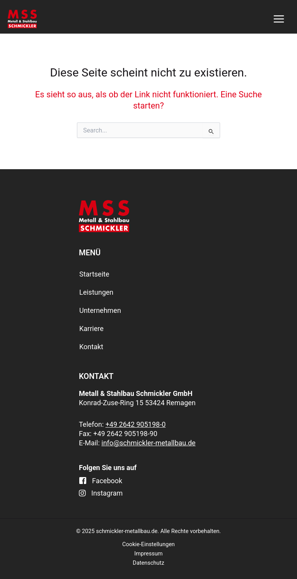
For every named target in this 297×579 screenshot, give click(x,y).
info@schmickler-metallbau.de (148, 443)
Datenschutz (148, 562)
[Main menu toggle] (278, 18)
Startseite (94, 274)
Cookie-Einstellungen (148, 544)
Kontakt (91, 347)
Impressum (148, 553)
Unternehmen (100, 310)
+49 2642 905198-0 (136, 424)
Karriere (91, 328)
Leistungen (96, 292)
